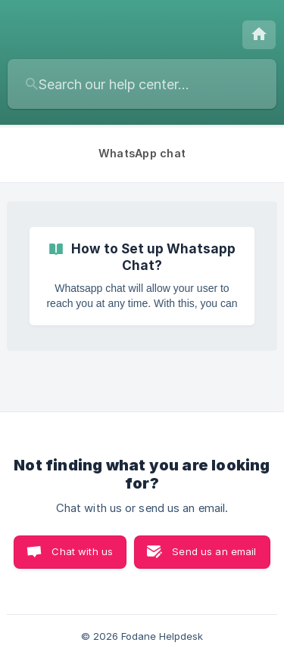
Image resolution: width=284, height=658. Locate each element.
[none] (259, 34)
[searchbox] (142, 84)
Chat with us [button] (82, 551)
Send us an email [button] (214, 551)
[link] (142, 276)
